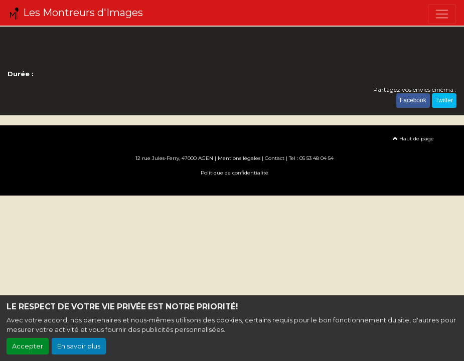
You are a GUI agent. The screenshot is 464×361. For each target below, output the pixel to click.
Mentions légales (239, 158)
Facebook (413, 100)
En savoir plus (78, 346)
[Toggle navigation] (442, 14)
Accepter (27, 346)
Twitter (444, 100)
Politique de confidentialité (234, 172)
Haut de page (413, 138)
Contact (274, 158)
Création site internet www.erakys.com (232, 187)
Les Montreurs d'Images (75, 13)
